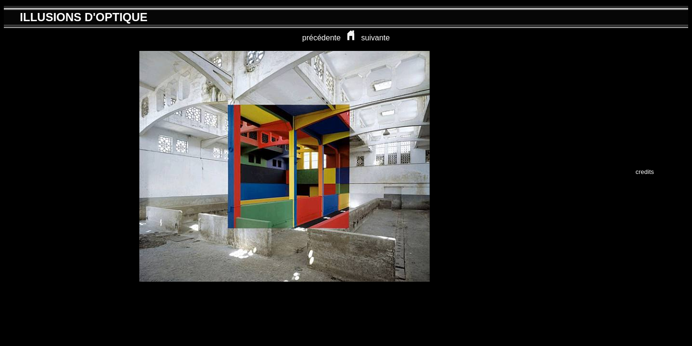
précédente (321, 38)
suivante (375, 38)
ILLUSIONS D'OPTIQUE (84, 17)
